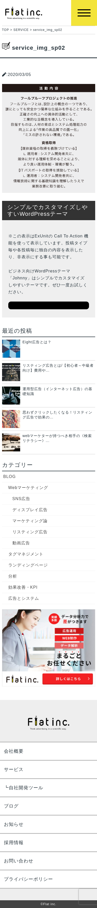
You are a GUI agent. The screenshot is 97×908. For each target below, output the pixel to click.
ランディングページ (28, 565)
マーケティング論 (30, 521)
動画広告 (21, 543)
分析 (12, 576)
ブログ (11, 806)
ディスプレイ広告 (30, 510)
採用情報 (14, 842)
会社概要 (14, 751)
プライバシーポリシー (28, 879)
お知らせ (14, 824)
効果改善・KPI (23, 587)
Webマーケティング (28, 487)
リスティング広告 (30, 532)
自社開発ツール (26, 787)
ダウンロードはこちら (48, 305)
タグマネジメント (25, 554)
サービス (14, 769)
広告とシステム (23, 598)
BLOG (9, 476)
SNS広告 (21, 498)
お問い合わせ (18, 861)
